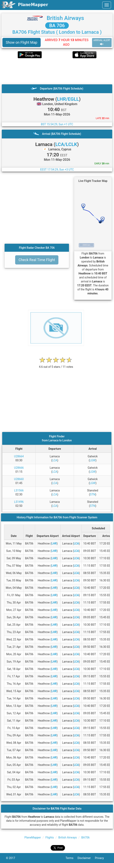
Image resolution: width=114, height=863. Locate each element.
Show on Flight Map (21, 42)
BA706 (85, 837)
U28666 (19, 467)
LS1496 (19, 501)
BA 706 (57, 25)
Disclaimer (86, 858)
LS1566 (19, 490)
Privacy (101, 858)
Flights (49, 837)
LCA (54, 460)
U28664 (19, 456)
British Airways (65, 18)
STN (92, 494)
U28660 (19, 479)
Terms (72, 858)
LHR (54, 543)
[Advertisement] (57, 71)
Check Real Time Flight (37, 260)
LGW (92, 460)
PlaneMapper (33, 837)
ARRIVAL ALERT (101, 42)
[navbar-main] (106, 5)
